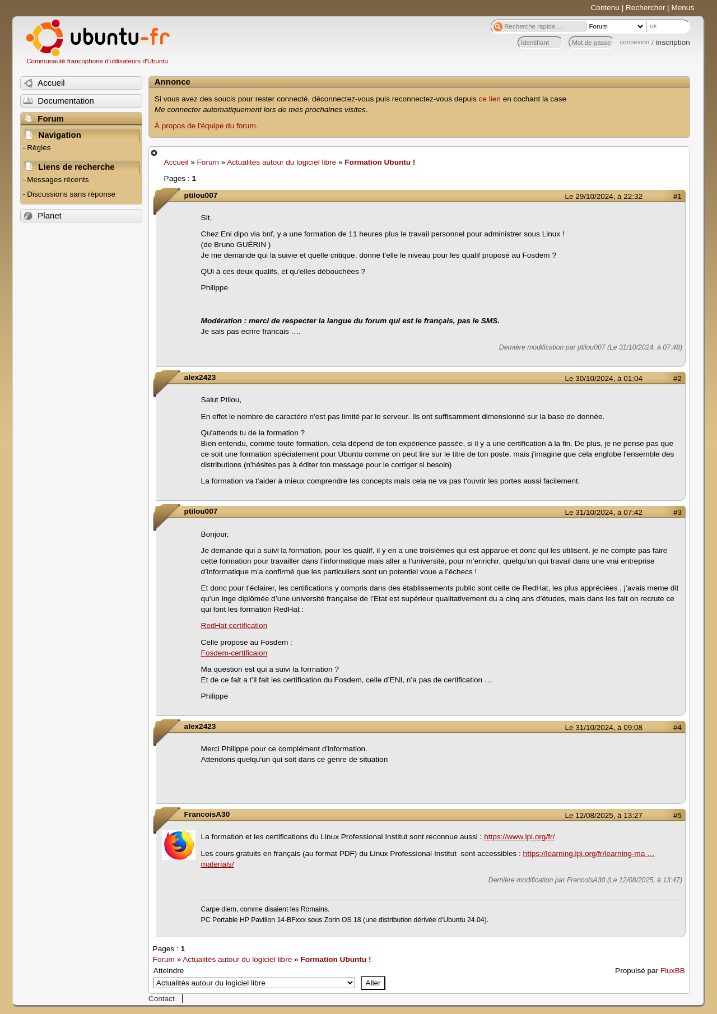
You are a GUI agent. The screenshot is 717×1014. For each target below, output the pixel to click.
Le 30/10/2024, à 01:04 (603, 378)
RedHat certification (234, 625)
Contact (161, 998)
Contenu (605, 7)
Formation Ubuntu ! (379, 162)
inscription (673, 42)
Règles (38, 147)
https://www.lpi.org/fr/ (519, 836)
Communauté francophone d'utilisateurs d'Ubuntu (97, 61)
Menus (682, 7)
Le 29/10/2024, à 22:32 (603, 196)
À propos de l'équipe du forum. (206, 126)
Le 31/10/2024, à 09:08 (603, 727)
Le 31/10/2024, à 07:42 (603, 512)
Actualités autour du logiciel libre (281, 162)
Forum (208, 162)
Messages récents (58, 179)
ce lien (490, 99)
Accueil (176, 162)
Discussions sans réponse (71, 194)
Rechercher (645, 7)
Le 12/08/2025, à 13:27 (603, 815)
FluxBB (672, 970)
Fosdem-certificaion (234, 653)
